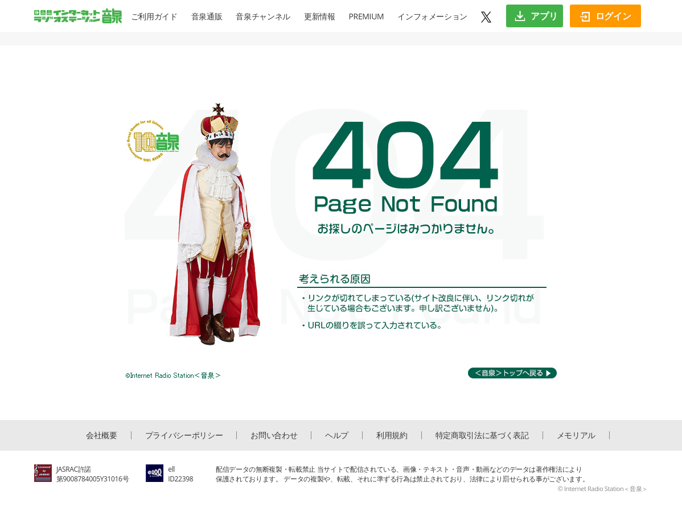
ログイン (605, 16)
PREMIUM (366, 16)
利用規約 (392, 435)
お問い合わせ (273, 435)
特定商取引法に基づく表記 (482, 435)
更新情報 (319, 16)
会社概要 (101, 435)
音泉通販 (207, 16)
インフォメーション (432, 16)
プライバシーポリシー (184, 435)
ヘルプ (336, 435)
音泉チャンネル (263, 16)
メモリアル (576, 435)
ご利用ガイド (154, 16)
